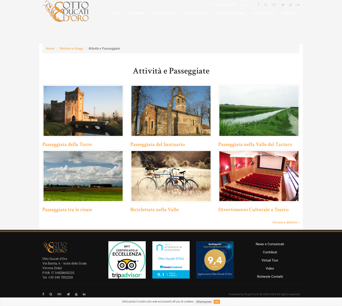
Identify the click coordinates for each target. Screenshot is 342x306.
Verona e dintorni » (286, 222)
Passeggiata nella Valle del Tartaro (255, 144)
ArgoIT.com (251, 294)
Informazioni (204, 301)
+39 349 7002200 (225, 11)
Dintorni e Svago (71, 48)
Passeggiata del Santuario (157, 144)
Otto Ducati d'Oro (54, 259)
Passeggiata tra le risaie (67, 209)
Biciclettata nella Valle (154, 209)
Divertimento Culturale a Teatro (253, 209)
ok (217, 301)
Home (50, 48)
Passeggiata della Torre (67, 144)
